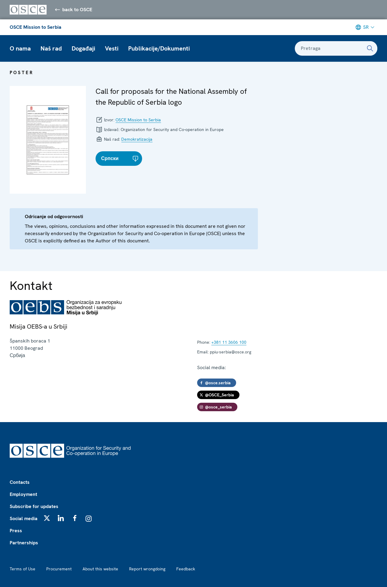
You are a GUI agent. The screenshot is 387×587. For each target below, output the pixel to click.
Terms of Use (22, 569)
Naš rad (51, 48)
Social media (23, 518)
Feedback (185, 569)
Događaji (83, 48)
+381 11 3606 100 (228, 342)
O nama (20, 48)
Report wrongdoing (147, 569)
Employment (23, 494)
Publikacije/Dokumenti (159, 48)
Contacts (20, 482)
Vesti (112, 48)
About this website (100, 569)
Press (16, 530)
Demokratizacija (136, 139)
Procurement (59, 569)
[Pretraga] (370, 48)
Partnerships (24, 542)
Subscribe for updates (34, 506)
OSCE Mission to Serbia (35, 27)
